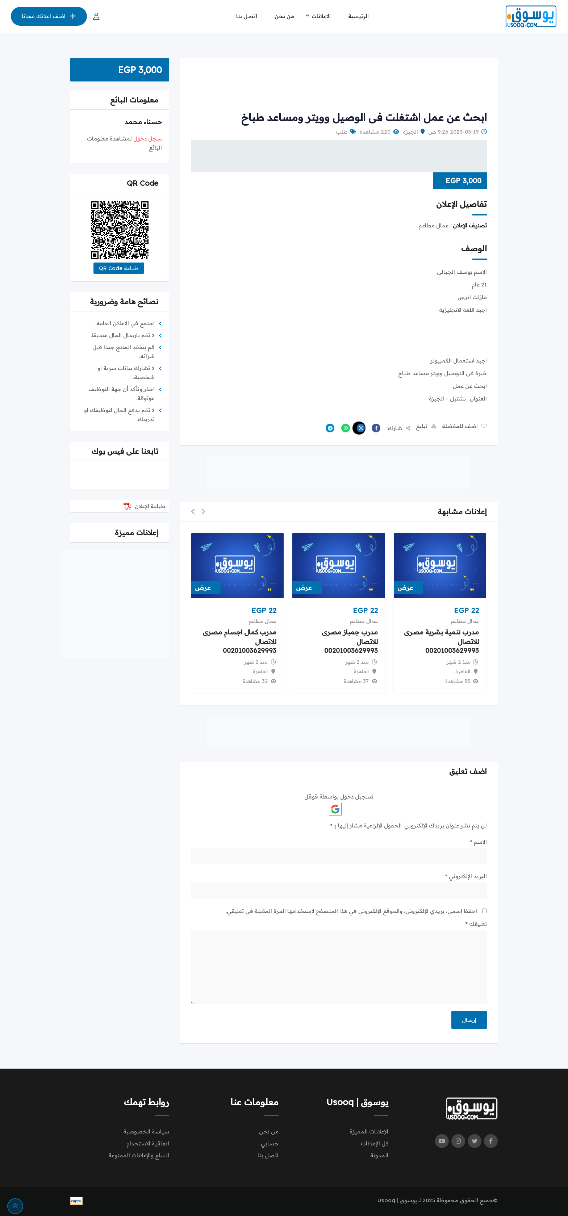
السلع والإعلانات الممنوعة (138, 1155)
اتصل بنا (246, 16)
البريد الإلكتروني (466, 876)
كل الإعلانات (374, 1143)
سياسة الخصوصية (146, 1131)
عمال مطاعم (465, 621)
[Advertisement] (339, 85)
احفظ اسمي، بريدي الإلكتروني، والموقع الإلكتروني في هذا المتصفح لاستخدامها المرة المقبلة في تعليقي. (351, 910)
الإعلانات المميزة (369, 1131)
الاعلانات (321, 16)
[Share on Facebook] (374, 428)
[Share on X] (359, 428)
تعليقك (476, 923)
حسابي (270, 1143)
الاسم (478, 841)
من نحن (284, 16)
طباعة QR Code (119, 268)
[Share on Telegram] (328, 428)
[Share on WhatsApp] (344, 428)
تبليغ (426, 426)
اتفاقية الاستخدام (147, 1143)
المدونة (379, 1155)
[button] (203, 512)
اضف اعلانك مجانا (49, 16)
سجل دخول (147, 138)
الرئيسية (358, 16)
